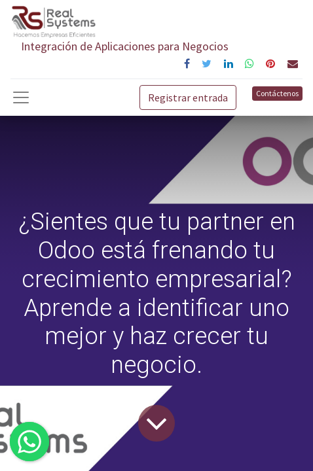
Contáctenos (277, 93)
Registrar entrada (188, 97)
